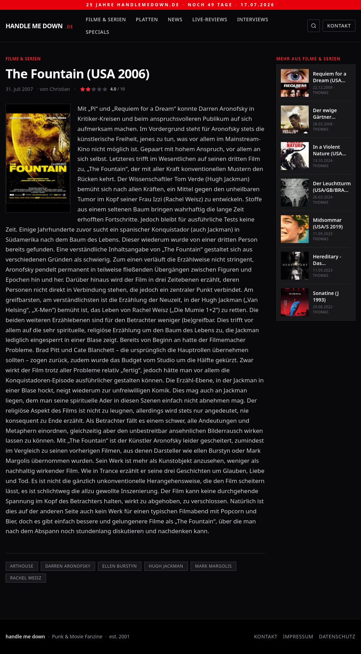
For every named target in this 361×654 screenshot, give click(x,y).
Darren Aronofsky (68, 566)
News (175, 19)
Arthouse (21, 566)
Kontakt (339, 25)
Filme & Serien (106, 19)
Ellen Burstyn (119, 566)
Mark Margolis (213, 566)
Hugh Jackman (166, 566)
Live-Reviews (210, 19)
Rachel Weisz (25, 578)
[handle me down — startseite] (39, 26)
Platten (147, 19)
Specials (97, 32)
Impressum (298, 636)
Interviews (253, 19)
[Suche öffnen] (313, 26)
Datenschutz (337, 636)
